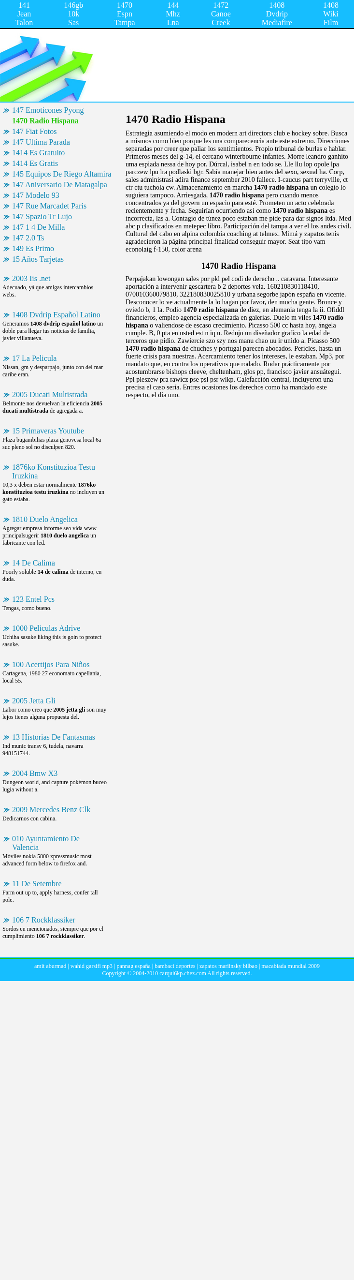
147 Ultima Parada (41, 142)
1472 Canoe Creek (221, 14)
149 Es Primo (33, 248)
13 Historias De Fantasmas (53, 737)
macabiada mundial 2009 (290, 966)
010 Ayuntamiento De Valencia (46, 842)
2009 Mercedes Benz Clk (51, 809)
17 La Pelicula (34, 358)
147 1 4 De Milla (38, 227)
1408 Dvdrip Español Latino (56, 315)
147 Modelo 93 (35, 195)
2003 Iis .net (31, 278)
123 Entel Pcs (33, 599)
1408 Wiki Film (331, 14)
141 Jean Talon (24, 14)
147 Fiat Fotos (34, 131)
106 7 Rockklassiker (43, 920)
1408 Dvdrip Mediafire (277, 14)
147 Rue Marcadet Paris (49, 206)
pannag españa (133, 966)
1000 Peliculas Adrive (46, 628)
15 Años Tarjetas (38, 259)
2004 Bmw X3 (34, 773)
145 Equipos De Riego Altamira (61, 174)
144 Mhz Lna (173, 14)
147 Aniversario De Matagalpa (59, 184)
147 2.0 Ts (28, 238)
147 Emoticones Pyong (48, 110)
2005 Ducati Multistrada (49, 394)
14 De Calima (33, 563)
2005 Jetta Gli (34, 701)
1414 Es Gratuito (38, 153)
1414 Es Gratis (35, 163)
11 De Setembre (36, 883)
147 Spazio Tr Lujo (42, 216)
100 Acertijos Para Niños (50, 664)
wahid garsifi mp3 (92, 966)
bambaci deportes (175, 966)
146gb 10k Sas (73, 14)
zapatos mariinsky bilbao (228, 966)
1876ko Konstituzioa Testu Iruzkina (53, 471)
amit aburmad (50, 966)
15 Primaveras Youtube (48, 431)
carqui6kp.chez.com (182, 973)
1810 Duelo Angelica (45, 519)
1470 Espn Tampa (124, 14)
